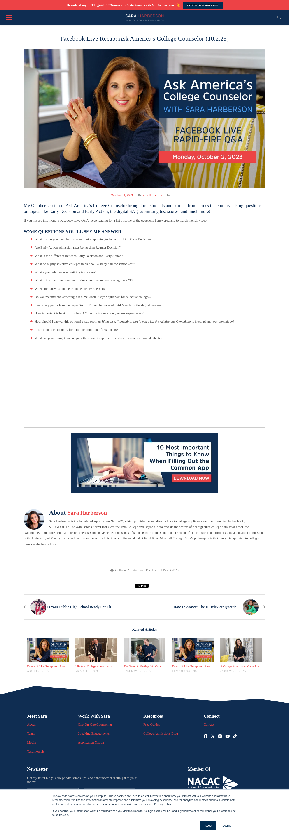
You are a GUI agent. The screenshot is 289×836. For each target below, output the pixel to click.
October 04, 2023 (122, 195)
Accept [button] (208, 825)
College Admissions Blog (160, 733)
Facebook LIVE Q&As (162, 570)
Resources (153, 716)
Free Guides (151, 724)
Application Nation (91, 742)
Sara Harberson (152, 195)
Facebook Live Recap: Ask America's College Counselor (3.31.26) (66, 666)
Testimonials (35, 751)
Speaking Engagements (94, 733)
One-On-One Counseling (95, 724)
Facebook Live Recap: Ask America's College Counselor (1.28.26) (211, 666)
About (31, 724)
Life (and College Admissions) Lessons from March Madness (111, 666)
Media (31, 742)
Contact (209, 724)
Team (31, 733)
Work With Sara (94, 716)
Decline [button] (226, 825)
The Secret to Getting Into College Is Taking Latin (153, 666)
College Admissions (129, 570)
